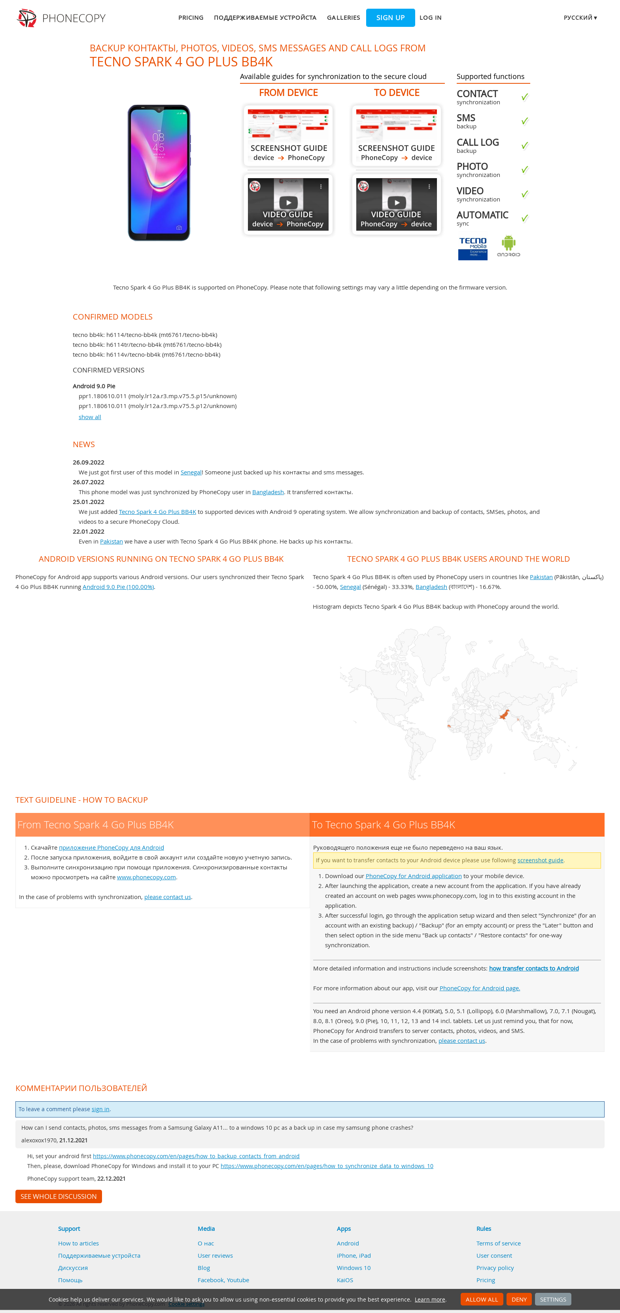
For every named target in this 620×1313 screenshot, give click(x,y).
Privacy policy (495, 1268)
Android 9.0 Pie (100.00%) (118, 587)
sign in (101, 1109)
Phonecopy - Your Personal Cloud (62, 18)
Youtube (238, 1280)
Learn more (430, 1299)
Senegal (191, 472)
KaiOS (345, 1280)
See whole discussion (59, 1196)
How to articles (78, 1243)
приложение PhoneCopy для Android (111, 847)
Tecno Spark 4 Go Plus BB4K (157, 511)
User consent (494, 1255)
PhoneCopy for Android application (414, 876)
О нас (206, 1243)
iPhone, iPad (354, 1255)
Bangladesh (268, 492)
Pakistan (111, 541)
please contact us (167, 897)
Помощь (70, 1280)
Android (348, 1243)
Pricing (191, 17)
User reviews (215, 1255)
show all (90, 417)
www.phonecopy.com (146, 877)
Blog (204, 1268)
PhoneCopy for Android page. (480, 988)
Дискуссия (73, 1268)
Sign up (390, 17)
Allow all (482, 1299)
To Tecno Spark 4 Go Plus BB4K (396, 135)
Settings (553, 1299)
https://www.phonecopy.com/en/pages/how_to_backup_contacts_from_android (196, 1156)
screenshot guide (540, 860)
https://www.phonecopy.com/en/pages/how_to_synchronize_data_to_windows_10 (327, 1166)
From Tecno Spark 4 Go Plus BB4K (288, 135)
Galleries (343, 17)
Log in (431, 17)
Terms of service (498, 1243)
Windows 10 (354, 1268)
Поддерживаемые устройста (265, 17)
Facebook (211, 1280)
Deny (519, 1299)
